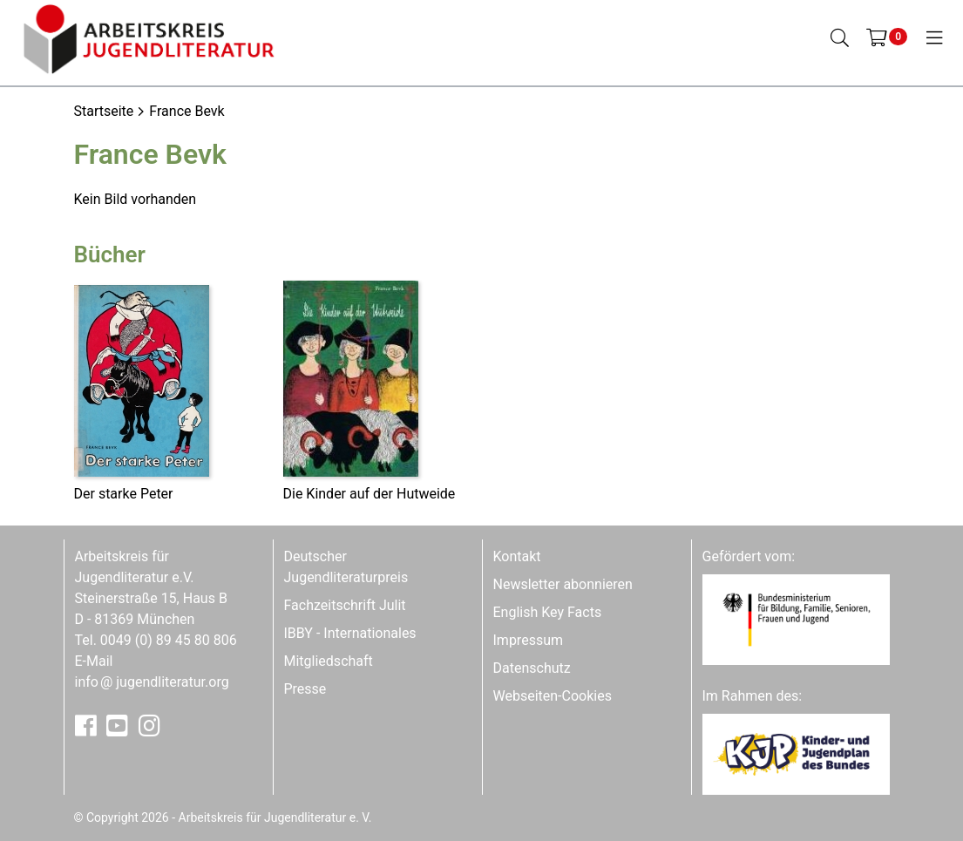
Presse (305, 689)
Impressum (528, 640)
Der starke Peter (123, 493)
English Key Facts (547, 612)
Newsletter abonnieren (563, 584)
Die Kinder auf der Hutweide (369, 493)
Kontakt (517, 556)
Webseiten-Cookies (552, 696)
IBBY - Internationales (350, 633)
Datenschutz (532, 668)
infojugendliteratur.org (152, 682)
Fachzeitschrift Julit (345, 605)
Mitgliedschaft (328, 661)
